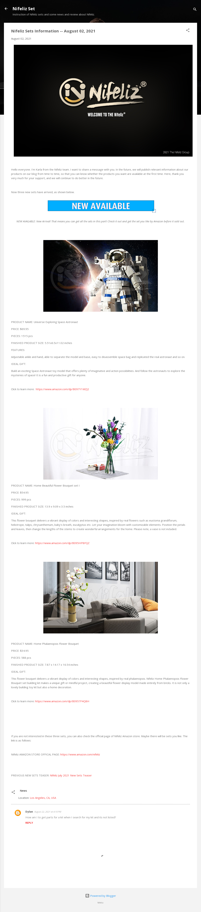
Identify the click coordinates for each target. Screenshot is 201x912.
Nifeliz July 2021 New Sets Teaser (71, 775)
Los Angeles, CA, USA (43, 798)
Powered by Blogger (100, 895)
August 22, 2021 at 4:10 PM (47, 811)
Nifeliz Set (24, 8)
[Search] (195, 9)
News (23, 790)
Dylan (29, 811)
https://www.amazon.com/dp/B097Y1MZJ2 (62, 389)
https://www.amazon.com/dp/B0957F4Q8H (62, 701)
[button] (188, 30)
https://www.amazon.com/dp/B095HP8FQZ (62, 543)
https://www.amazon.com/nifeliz (80, 754)
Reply (29, 822)
